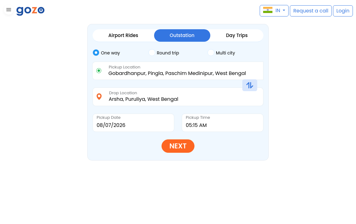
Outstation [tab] (182, 35)
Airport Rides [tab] (123, 35)
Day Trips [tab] (237, 35)
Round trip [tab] (163, 52)
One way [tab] (106, 52)
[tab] (120, 52)
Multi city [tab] (221, 52)
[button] (8, 11)
